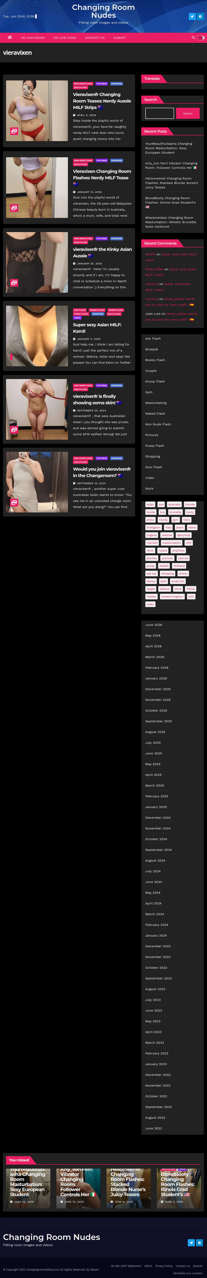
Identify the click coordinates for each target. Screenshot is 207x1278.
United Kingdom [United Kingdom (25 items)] (172, 596)
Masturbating (156, 403)
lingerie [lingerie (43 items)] (152, 535)
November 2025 (158, 700)
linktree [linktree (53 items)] (167, 535)
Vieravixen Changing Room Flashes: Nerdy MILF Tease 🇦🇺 (102, 178)
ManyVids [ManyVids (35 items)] (183, 535)
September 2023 (158, 978)
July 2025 (153, 743)
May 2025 (153, 764)
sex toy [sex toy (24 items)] (151, 573)
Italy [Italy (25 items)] (168, 527)
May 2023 (153, 1021)
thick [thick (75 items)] (177, 588)
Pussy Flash (81, 314)
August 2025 (155, 732)
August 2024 (155, 860)
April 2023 (153, 1032)
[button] (193, 38)
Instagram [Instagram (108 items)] (154, 527)
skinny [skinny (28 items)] (151, 581)
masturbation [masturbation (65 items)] (171, 542)
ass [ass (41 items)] (161, 504)
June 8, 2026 (124, 1201)
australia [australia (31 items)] (174, 504)
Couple (151, 371)
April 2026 (153, 646)
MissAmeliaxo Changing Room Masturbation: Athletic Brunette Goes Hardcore (170, 222)
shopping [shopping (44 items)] (167, 573)
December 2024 (158, 818)
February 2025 (156, 796)
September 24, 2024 (91, 410)
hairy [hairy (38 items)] (186, 519)
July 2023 (153, 1000)
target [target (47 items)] (151, 588)
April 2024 (153, 903)
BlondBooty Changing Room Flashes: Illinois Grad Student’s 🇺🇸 (170, 202)
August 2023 (155, 989)
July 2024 (153, 871)
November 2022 (158, 1085)
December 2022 (158, 1075)
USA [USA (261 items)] (191, 596)
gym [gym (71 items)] (175, 519)
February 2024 (156, 925)
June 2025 (153, 753)
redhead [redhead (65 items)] (179, 565)
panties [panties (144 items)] (152, 558)
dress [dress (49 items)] (150, 519)
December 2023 (158, 946)
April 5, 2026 (86, 115)
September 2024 (158, 850)
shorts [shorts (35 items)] (183, 573)
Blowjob (151, 349)
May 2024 (153, 893)
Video (77, 318)
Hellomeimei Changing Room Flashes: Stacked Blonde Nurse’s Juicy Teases (171, 182)
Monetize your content (187, 1273)
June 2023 (153, 1010)
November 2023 (158, 957)
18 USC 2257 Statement (126, 1265)
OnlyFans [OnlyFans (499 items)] (178, 550)
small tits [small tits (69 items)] (177, 581)
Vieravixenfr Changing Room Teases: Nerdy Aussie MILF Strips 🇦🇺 (102, 101)
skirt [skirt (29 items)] (164, 581)
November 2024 (158, 828)
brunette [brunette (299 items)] (176, 512)
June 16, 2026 (24, 1201)
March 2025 (154, 785)
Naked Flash (116, 310)
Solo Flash (80, 87)
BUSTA (150, 254)
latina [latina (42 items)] (192, 527)
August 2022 (155, 1118)
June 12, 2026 (74, 1201)
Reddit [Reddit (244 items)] (163, 565)
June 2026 (153, 625)
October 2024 (156, 839)
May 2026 (153, 635)
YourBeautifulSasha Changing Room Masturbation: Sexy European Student (168, 148)
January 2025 (156, 807)
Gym (149, 392)
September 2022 (158, 1107)
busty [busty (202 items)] (190, 512)
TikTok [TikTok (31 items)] (190, 588)
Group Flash (155, 381)
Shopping (116, 83)
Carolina (151, 284)
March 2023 (154, 1043)
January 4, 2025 (88, 339)
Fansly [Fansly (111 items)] (163, 519)
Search (150, 99)
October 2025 (156, 710)
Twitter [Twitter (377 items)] (151, 596)
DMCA (148, 1265)
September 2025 (158, 721)
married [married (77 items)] (152, 542)
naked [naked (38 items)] (163, 550)
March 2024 (154, 914)
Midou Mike (154, 269)
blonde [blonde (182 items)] (190, 504)
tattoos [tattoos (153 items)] (165, 588)
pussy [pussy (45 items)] (151, 565)
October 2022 (156, 1096)
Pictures (102, 83)
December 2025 (158, 689)
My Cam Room (33, 38)
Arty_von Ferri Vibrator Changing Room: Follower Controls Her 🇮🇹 (78, 1181)
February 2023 (156, 1053)
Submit (120, 38)
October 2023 (156, 968)
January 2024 (156, 935)
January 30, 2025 (89, 263)
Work (149, 488)
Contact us (95, 38)
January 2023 (156, 1064)
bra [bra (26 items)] (162, 512)
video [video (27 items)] (150, 604)
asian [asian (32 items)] (150, 504)
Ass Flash (79, 310)
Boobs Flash (97, 310)
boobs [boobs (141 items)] (151, 512)
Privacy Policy (163, 1265)
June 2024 (153, 882)
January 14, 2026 (89, 192)
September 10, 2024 (91, 483)
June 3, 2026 (174, 1201)
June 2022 (153, 1128)
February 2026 (156, 668)
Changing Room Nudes (103, 11)
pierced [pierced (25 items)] (183, 558)
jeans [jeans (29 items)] (180, 527)
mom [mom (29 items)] (150, 550)
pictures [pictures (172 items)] (167, 558)
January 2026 (156, 678)
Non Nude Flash (83, 83)
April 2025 (153, 775)
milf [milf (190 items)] (188, 542)
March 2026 (154, 657)
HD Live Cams (65, 38)
